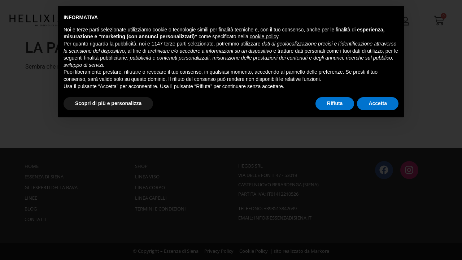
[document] (231, 130)
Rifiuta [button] (335, 103)
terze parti (175, 44)
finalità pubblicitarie (105, 58)
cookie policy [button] (264, 36)
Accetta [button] (378, 103)
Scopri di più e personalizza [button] (108, 103)
